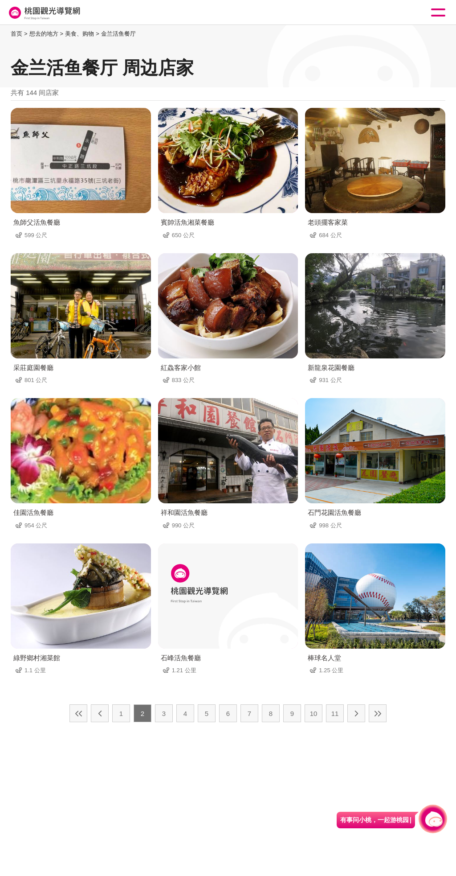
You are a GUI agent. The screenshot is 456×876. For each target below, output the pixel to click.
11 (335, 713)
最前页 (78, 713)
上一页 (100, 713)
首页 (16, 33)
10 (314, 713)
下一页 (356, 713)
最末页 (378, 713)
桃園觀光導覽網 (43, 13)
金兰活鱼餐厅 (118, 33)
